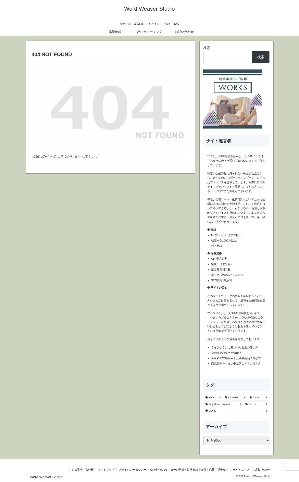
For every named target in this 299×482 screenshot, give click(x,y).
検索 (206, 48)
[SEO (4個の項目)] (213, 398)
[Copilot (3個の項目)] (258, 398)
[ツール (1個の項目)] (256, 404)
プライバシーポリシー (132, 469)
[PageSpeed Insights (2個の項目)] (223, 404)
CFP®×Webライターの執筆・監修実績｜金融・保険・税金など (189, 469)
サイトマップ (106, 469)
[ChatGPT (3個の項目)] (235, 398)
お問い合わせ (261, 469)
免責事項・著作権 (83, 469)
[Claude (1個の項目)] (236, 411)
